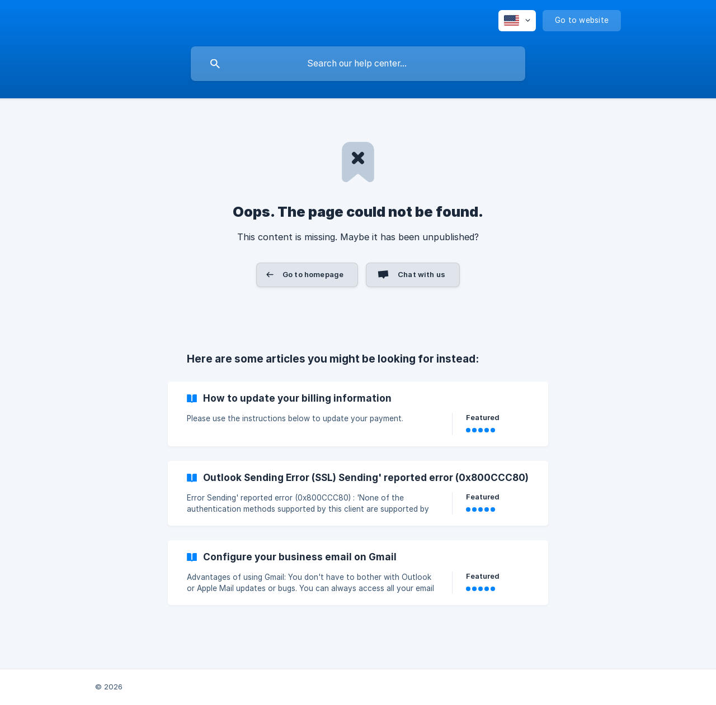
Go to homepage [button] (312, 274)
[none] (517, 20)
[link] (358, 414)
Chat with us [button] (421, 274)
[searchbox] (358, 63)
